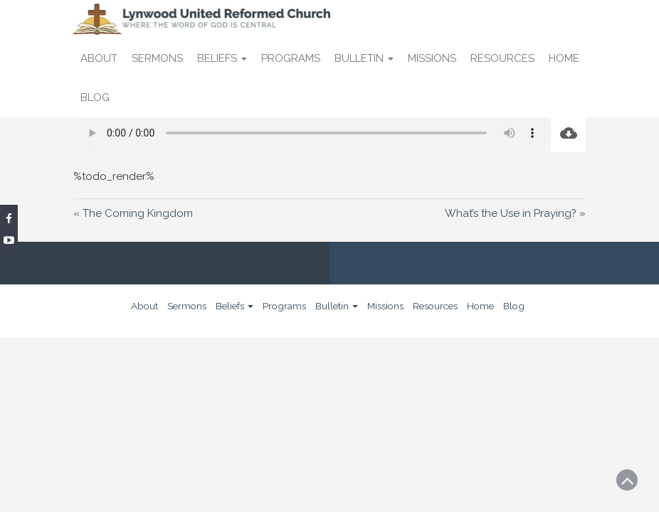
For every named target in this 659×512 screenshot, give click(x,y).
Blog (95, 97)
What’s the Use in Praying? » (515, 213)
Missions (432, 58)
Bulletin (364, 58)
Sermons (157, 58)
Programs (290, 58)
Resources (502, 58)
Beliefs (222, 58)
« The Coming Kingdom (133, 213)
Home (564, 58)
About (98, 58)
